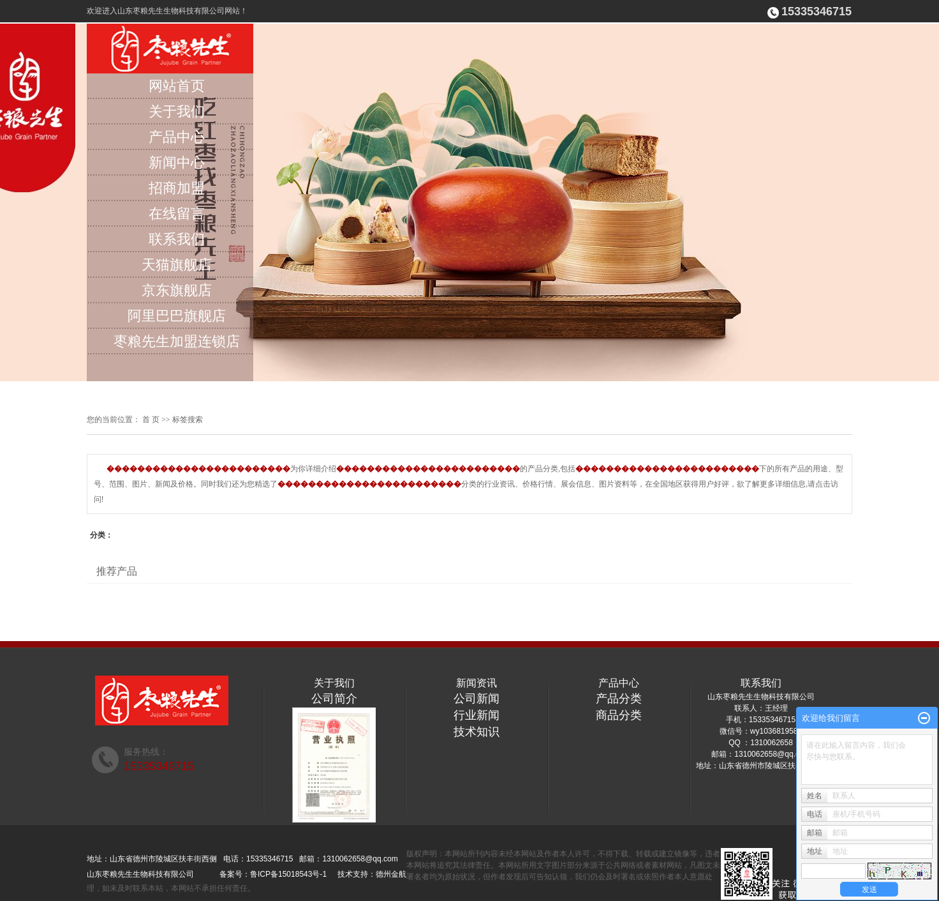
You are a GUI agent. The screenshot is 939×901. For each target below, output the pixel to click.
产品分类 (619, 698)
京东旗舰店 (177, 290)
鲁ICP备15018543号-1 (288, 874)
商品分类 (619, 715)
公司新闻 (476, 698)
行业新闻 (476, 715)
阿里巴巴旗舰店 (177, 316)
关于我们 (177, 111)
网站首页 (177, 86)
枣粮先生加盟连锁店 (177, 341)
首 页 (150, 419)
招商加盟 (177, 188)
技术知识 (476, 731)
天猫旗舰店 (177, 265)
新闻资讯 (476, 683)
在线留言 (177, 214)
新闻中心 (177, 162)
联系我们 (177, 239)
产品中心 (177, 137)
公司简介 (334, 698)
